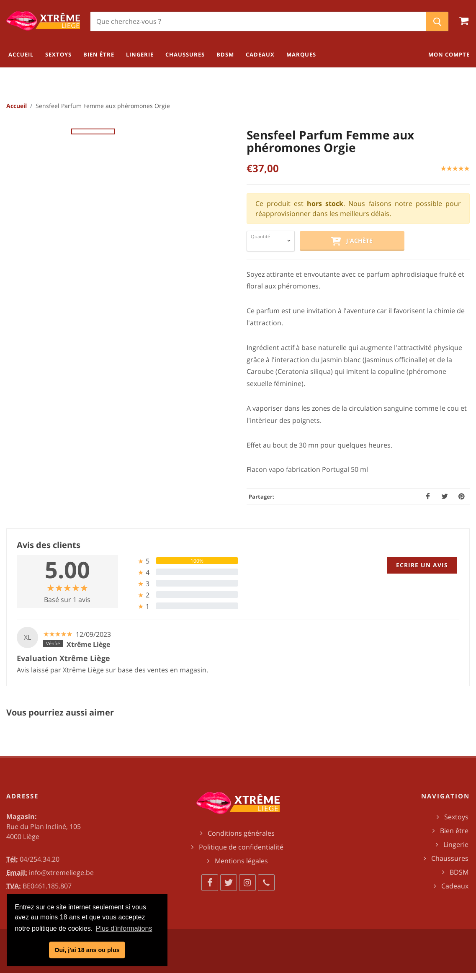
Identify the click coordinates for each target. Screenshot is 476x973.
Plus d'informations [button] (124, 928)
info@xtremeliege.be (61, 872)
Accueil (16, 106)
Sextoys (456, 816)
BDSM (459, 872)
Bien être (454, 830)
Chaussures (449, 858)
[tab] (181, 561)
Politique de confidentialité (241, 847)
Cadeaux (454, 886)
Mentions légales (241, 860)
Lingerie (455, 844)
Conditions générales (241, 833)
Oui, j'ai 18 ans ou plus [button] (86, 950)
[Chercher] (258, 21)
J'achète (351, 241)
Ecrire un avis (422, 565)
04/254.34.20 (39, 859)
